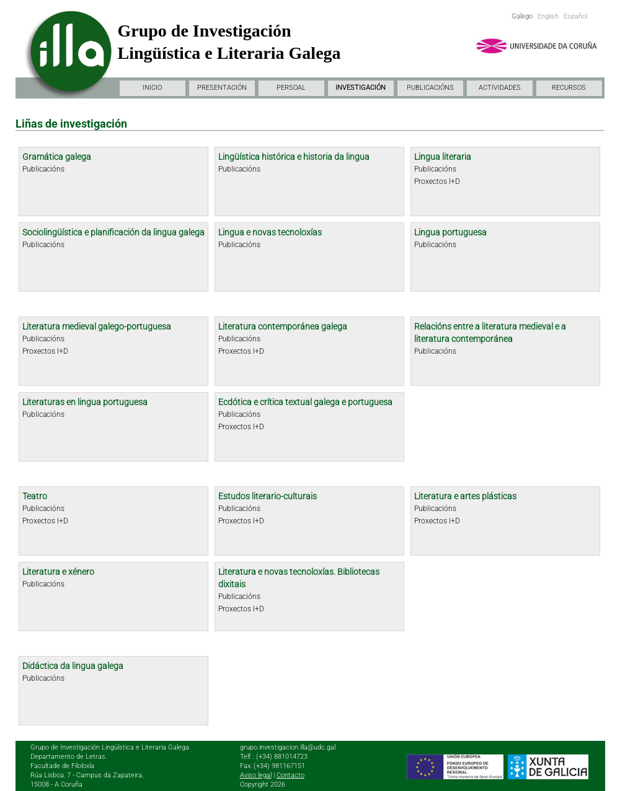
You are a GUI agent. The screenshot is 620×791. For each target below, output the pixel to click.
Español (575, 16)
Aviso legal (256, 775)
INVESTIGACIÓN (360, 88)
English (548, 16)
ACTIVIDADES (500, 88)
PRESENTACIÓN (222, 88)
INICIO (152, 88)
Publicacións (43, 169)
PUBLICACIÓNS (430, 88)
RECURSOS (569, 88)
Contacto (290, 775)
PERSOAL (291, 88)
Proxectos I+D (437, 181)
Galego (522, 16)
